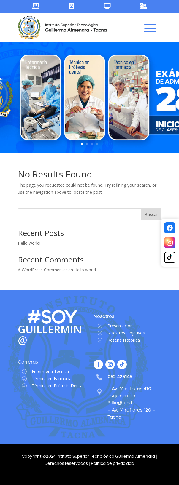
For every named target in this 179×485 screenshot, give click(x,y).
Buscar (151, 214)
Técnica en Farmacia (52, 378)
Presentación (120, 326)
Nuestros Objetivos (126, 333)
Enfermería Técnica (50, 371)
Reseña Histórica (123, 340)
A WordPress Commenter (42, 270)
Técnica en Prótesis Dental (57, 385)
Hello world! (29, 243)
